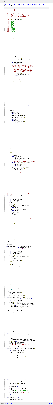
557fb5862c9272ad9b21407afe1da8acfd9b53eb (28, 4)
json (51, 403)
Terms (11, 403)
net (39, 4)
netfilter (43, 4)
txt (49, 403)
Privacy (8, 403)
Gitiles (5, 403)
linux (5, 4)
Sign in (51, 1)
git (13, 4)
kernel (10, 4)
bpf (15, 4)
